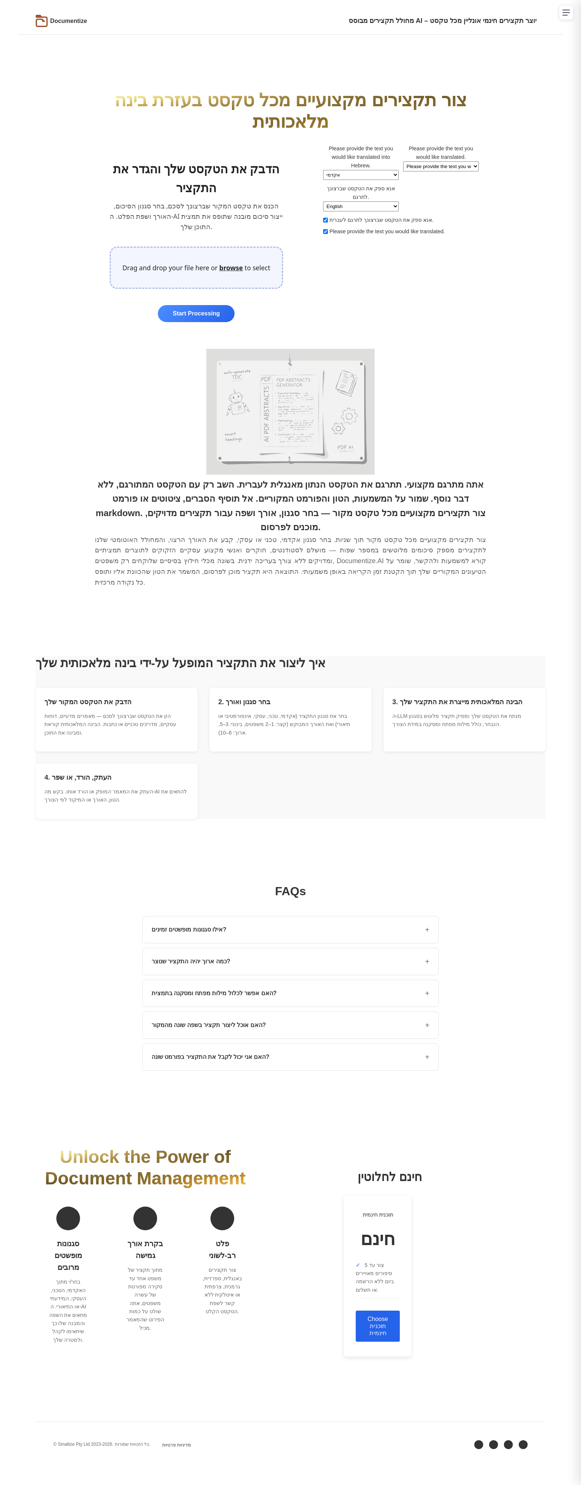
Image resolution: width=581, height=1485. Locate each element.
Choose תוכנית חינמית (378, 1326)
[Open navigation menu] (566, 12)
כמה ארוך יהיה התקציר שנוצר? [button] (290, 961)
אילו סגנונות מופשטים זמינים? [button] (290, 930)
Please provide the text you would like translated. (441, 158)
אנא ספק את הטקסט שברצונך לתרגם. (361, 198)
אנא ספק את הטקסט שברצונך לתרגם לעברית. (378, 220)
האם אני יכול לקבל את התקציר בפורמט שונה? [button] (290, 1057)
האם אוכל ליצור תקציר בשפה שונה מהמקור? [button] (290, 1025)
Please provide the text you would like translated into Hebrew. (361, 163)
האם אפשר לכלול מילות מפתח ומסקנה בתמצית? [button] (290, 993)
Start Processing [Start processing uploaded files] (196, 313)
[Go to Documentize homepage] (61, 21)
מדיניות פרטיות (176, 1445)
